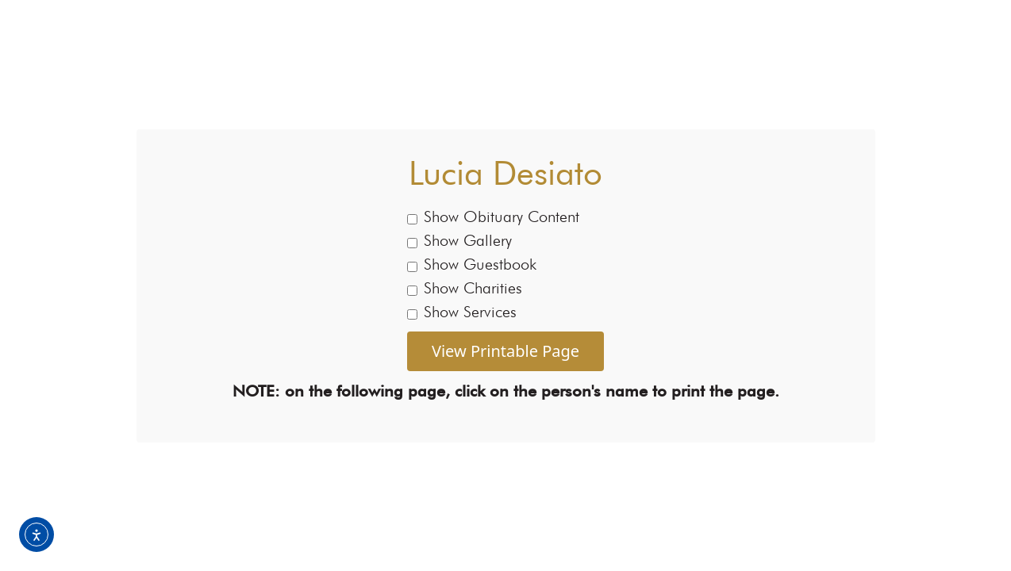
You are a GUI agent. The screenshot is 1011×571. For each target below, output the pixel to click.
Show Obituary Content (493, 216)
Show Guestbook (471, 264)
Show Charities (464, 287)
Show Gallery (459, 240)
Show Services (462, 311)
